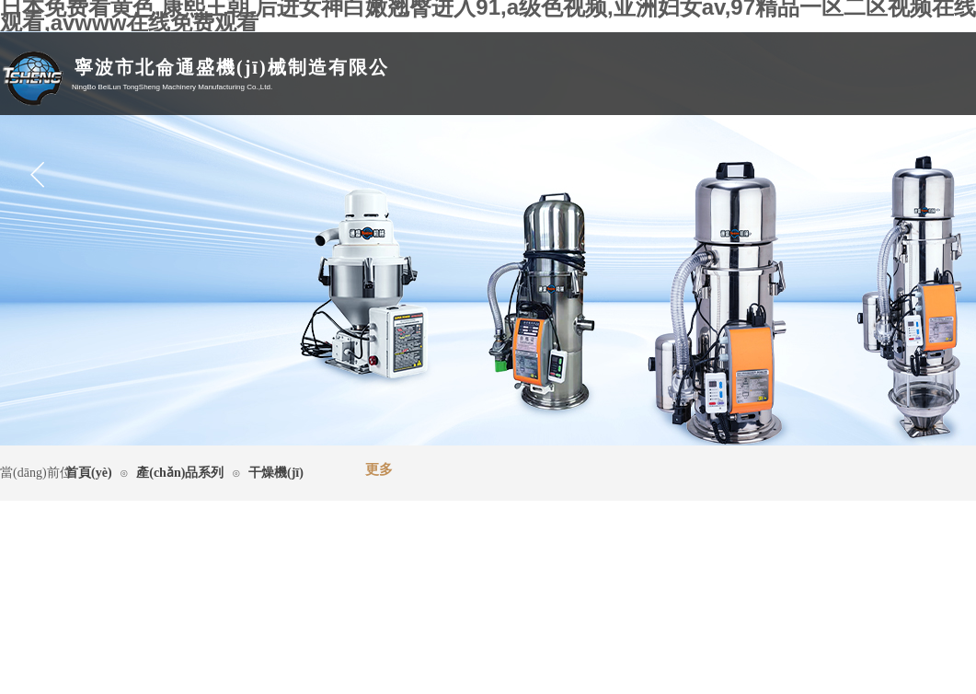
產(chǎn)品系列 (180, 473)
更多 (379, 469)
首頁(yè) (88, 473)
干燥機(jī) (276, 473)
